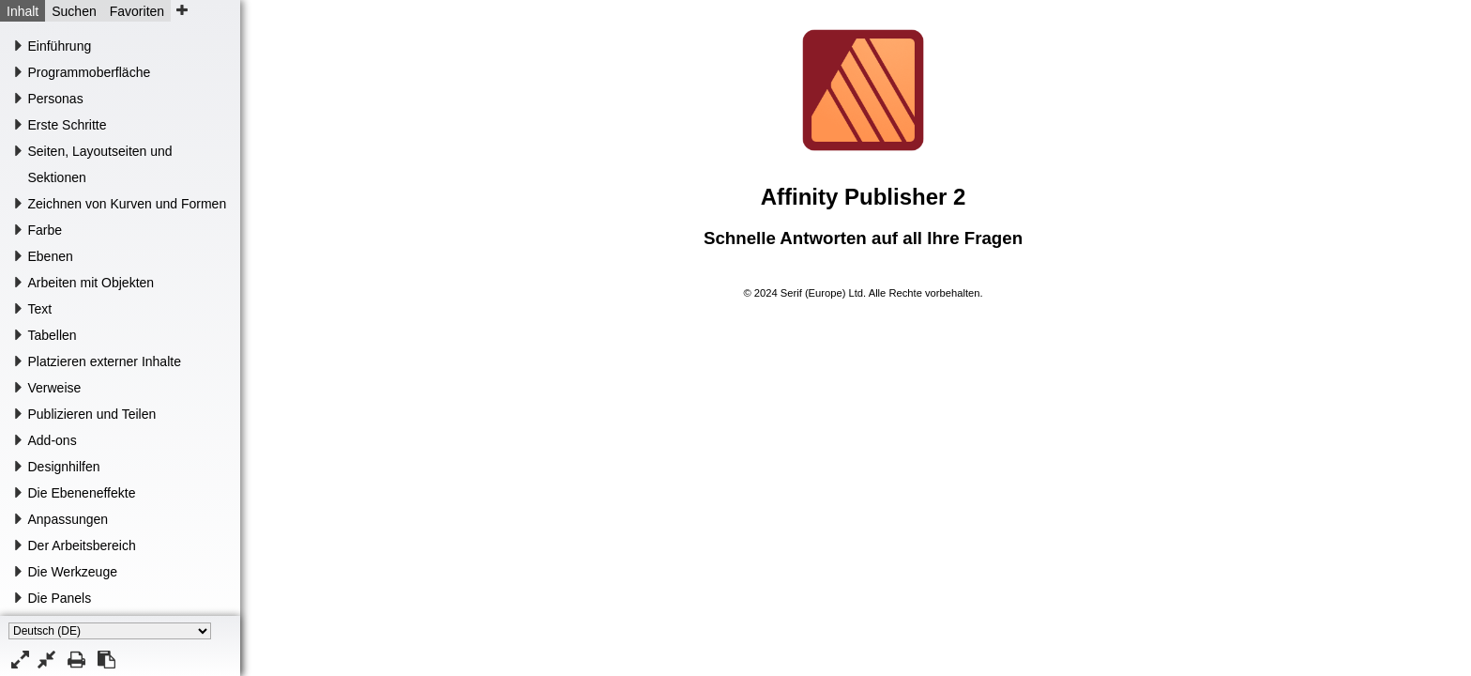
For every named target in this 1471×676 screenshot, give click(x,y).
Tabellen (52, 335)
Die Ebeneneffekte (82, 492)
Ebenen (50, 256)
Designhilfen (64, 466)
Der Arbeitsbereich (82, 545)
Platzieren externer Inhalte (104, 361)
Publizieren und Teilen (92, 414)
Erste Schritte (67, 124)
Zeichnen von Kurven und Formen (127, 203)
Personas (55, 98)
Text (40, 308)
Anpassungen (68, 519)
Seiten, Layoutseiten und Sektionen (100, 164)
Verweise (55, 387)
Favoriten (137, 11)
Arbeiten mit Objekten (91, 282)
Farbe (45, 230)
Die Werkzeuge (72, 571)
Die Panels (60, 598)
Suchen (74, 11)
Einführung (60, 46)
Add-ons (52, 440)
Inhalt (22, 11)
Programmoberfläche (89, 72)
